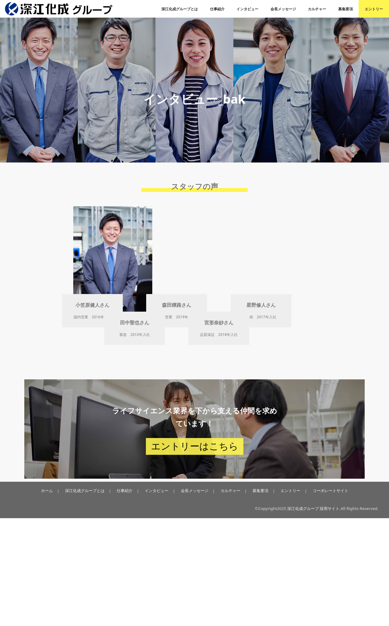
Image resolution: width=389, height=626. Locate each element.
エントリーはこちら (194, 554)
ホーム (50, 598)
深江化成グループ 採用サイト (313, 616)
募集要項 (345, 9)
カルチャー (317, 9)
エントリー (374, 9)
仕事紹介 (217, 9)
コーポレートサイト (327, 598)
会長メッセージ (283, 9)
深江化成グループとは (179, 9)
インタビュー (247, 9)
